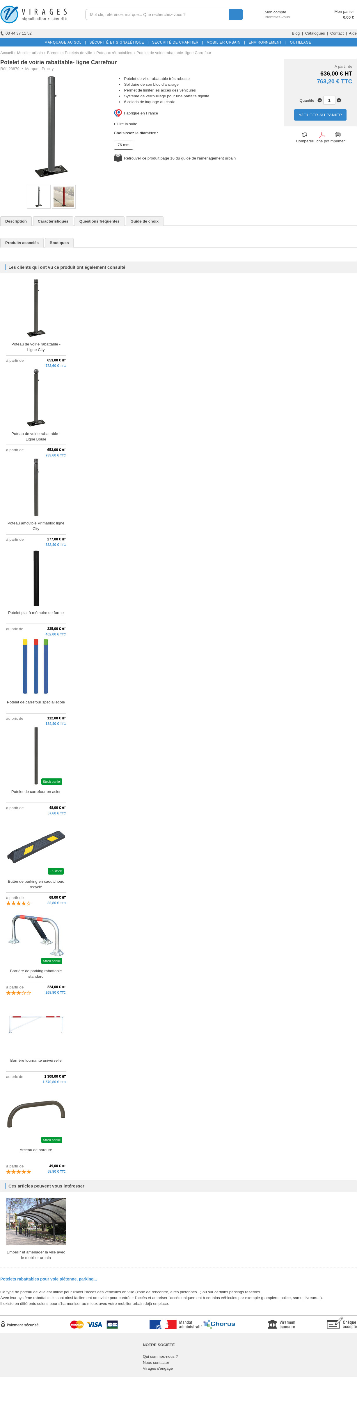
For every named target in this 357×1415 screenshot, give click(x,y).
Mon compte (270, 12)
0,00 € (348, 17)
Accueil (6, 53)
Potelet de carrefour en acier (36, 791)
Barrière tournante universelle (35, 1060)
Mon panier (344, 11)
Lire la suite (127, 124)
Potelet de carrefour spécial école (36, 702)
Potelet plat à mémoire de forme (36, 612)
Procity (48, 69)
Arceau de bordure (36, 1150)
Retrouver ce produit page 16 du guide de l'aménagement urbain (180, 158)
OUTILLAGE (299, 42)
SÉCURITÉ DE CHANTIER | (176, 42)
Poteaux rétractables (114, 53)
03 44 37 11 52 (16, 33)
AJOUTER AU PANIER (320, 115)
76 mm (123, 145)
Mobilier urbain (30, 53)
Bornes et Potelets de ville (69, 53)
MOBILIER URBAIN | (224, 42)
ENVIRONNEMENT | (266, 42)
